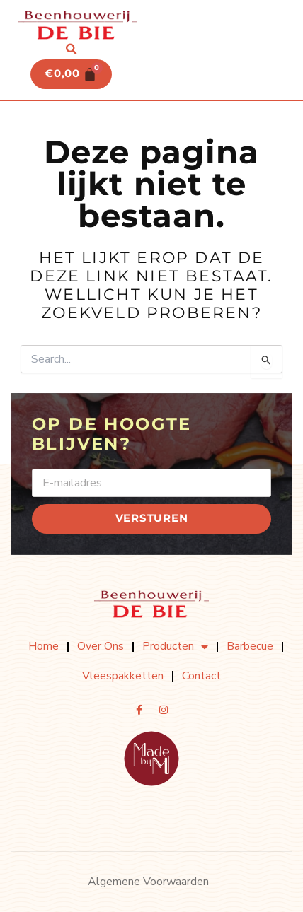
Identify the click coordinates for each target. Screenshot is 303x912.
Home (43, 646)
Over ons (100, 646)
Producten (175, 647)
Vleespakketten (123, 676)
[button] (71, 49)
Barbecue (250, 646)
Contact (201, 676)
